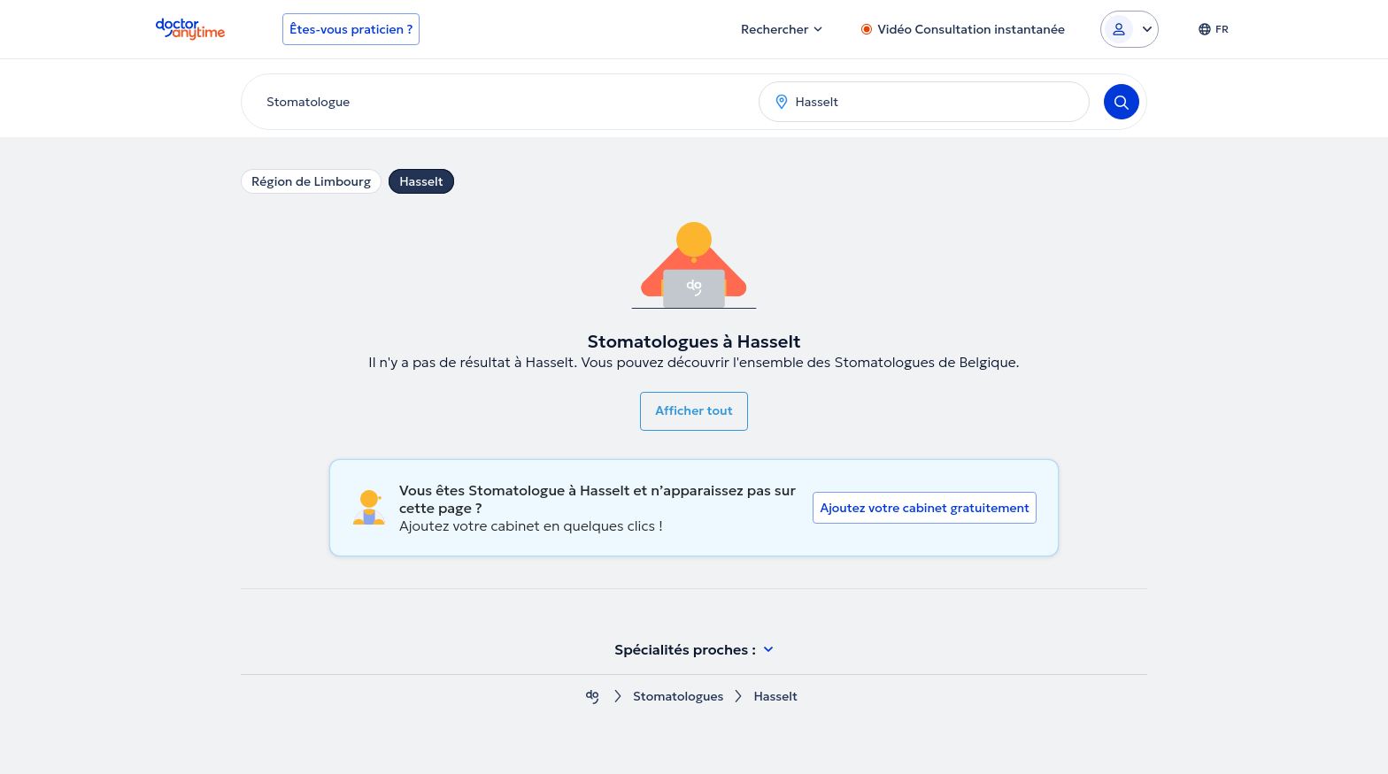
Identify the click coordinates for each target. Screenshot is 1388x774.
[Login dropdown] (1129, 29)
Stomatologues (678, 696)
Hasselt (421, 181)
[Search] (1121, 101)
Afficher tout (694, 410)
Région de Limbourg (311, 181)
